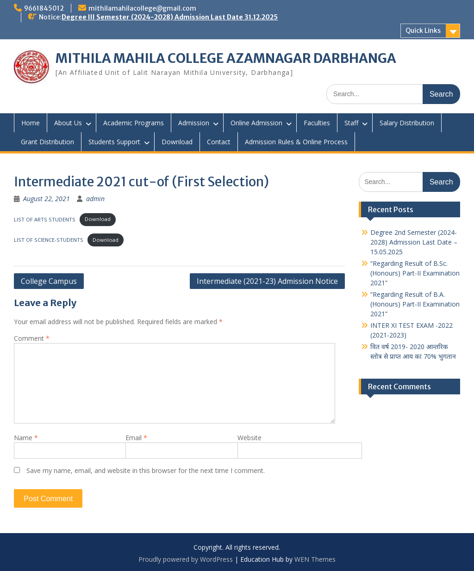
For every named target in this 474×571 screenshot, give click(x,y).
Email (136, 437)
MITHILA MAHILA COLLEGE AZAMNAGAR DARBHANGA (226, 58)
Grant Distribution (47, 141)
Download (177, 141)
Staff (351, 122)
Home (30, 122)
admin (95, 198)
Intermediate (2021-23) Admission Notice (267, 281)
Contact (219, 141)
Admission (193, 122)
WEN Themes (315, 559)
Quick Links (423, 30)
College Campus (49, 281)
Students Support (114, 141)
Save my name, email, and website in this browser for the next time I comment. (145, 470)
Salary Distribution (407, 122)
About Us (68, 122)
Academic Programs (133, 122)
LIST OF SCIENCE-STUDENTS (48, 239)
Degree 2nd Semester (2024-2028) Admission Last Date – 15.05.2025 (413, 242)
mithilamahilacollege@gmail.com (142, 8)
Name (26, 437)
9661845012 (44, 8)
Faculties (317, 122)
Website (249, 437)
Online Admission (256, 122)
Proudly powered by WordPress (185, 559)
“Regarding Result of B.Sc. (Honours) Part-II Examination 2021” (415, 273)
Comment (32, 338)
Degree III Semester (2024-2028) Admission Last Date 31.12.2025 (170, 17)
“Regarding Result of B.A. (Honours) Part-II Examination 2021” (415, 304)
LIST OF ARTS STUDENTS (44, 218)
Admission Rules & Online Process (296, 141)
